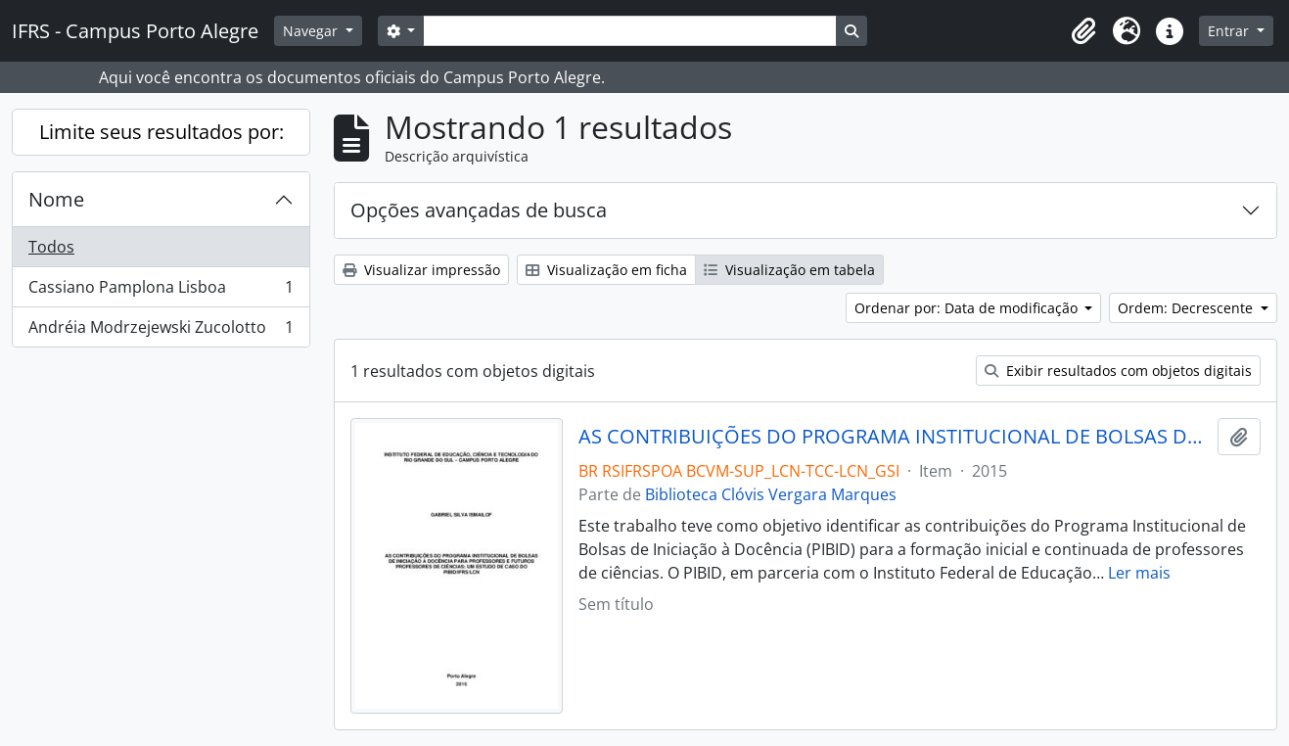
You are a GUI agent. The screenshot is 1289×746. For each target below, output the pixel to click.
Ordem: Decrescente (1187, 308)
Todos (51, 246)
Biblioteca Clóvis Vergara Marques (771, 494)
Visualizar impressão (421, 269)
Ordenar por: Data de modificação (968, 308)
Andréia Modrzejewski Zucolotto (160, 331)
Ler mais (1139, 572)
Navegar (312, 31)
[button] (1083, 31)
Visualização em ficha (606, 269)
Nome (56, 199)
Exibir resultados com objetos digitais (1118, 370)
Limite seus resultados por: (161, 131)
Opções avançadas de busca (478, 210)
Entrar (1230, 31)
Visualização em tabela (789, 269)
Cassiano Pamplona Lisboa (160, 291)
